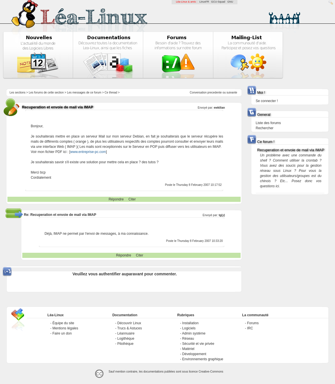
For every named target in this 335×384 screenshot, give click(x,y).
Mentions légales (65, 328)
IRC (250, 328)
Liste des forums (268, 123)
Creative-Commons (211, 371)
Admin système (193, 333)
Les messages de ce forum (84, 92)
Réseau (188, 339)
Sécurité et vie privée (198, 344)
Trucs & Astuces (129, 328)
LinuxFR (204, 1)
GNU (230, 1)
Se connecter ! (267, 101)
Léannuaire (125, 333)
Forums (253, 323)
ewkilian (219, 107)
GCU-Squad (218, 1)
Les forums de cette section (46, 92)
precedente (214, 92)
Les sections (17, 92)
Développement (194, 354)
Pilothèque (125, 344)
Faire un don (62, 333)
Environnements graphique (202, 359)
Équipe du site (63, 323)
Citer (132, 199)
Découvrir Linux (129, 323)
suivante (232, 92)
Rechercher (264, 128)
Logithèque (125, 339)
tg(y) (222, 215)
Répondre (116, 199)
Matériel (188, 349)
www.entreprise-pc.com (88, 152)
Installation (190, 323)
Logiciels (189, 328)
